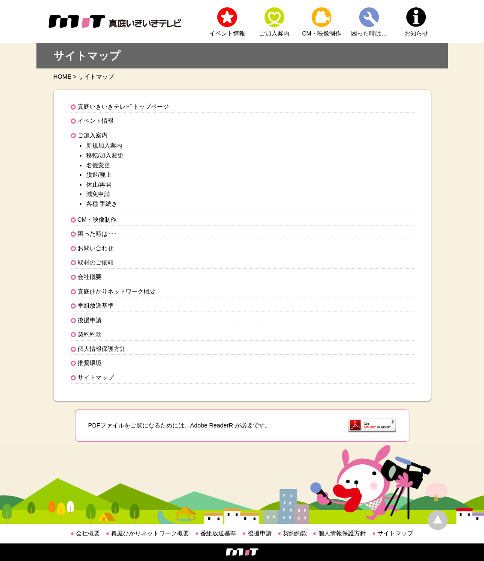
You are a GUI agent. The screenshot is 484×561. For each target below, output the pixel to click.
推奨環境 (90, 362)
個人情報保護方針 (102, 348)
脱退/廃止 (99, 174)
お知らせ (416, 33)
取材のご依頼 (96, 262)
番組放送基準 (96, 305)
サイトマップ (96, 377)
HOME (63, 76)
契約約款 (90, 334)
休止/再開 (99, 184)
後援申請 (90, 320)
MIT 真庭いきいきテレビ (114, 21)
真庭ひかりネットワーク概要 (117, 291)
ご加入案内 (274, 33)
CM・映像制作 (322, 33)
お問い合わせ (96, 248)
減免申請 (98, 193)
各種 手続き (102, 203)
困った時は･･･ (97, 233)
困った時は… (369, 33)
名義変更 (98, 165)
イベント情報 (227, 33)
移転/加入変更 (105, 155)
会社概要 (90, 276)
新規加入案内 (104, 145)
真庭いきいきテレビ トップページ (123, 106)
